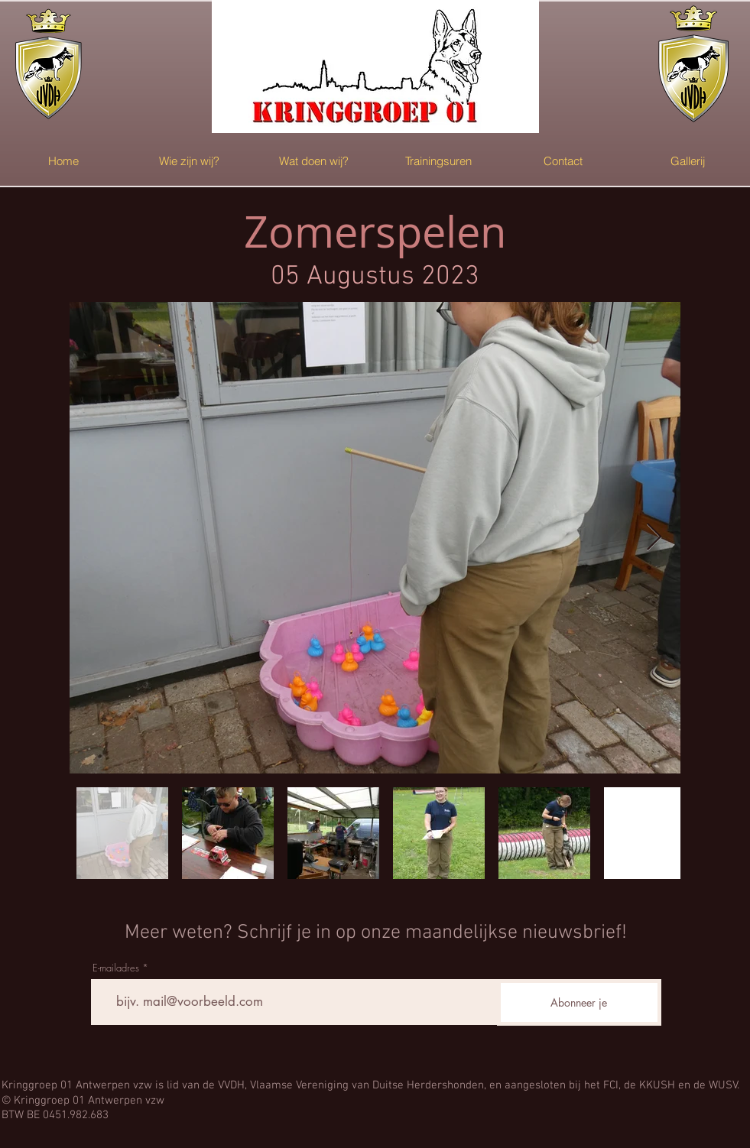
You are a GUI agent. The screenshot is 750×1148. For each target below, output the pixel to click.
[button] (189, 161)
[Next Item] (654, 538)
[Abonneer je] (579, 1002)
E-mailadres (116, 968)
